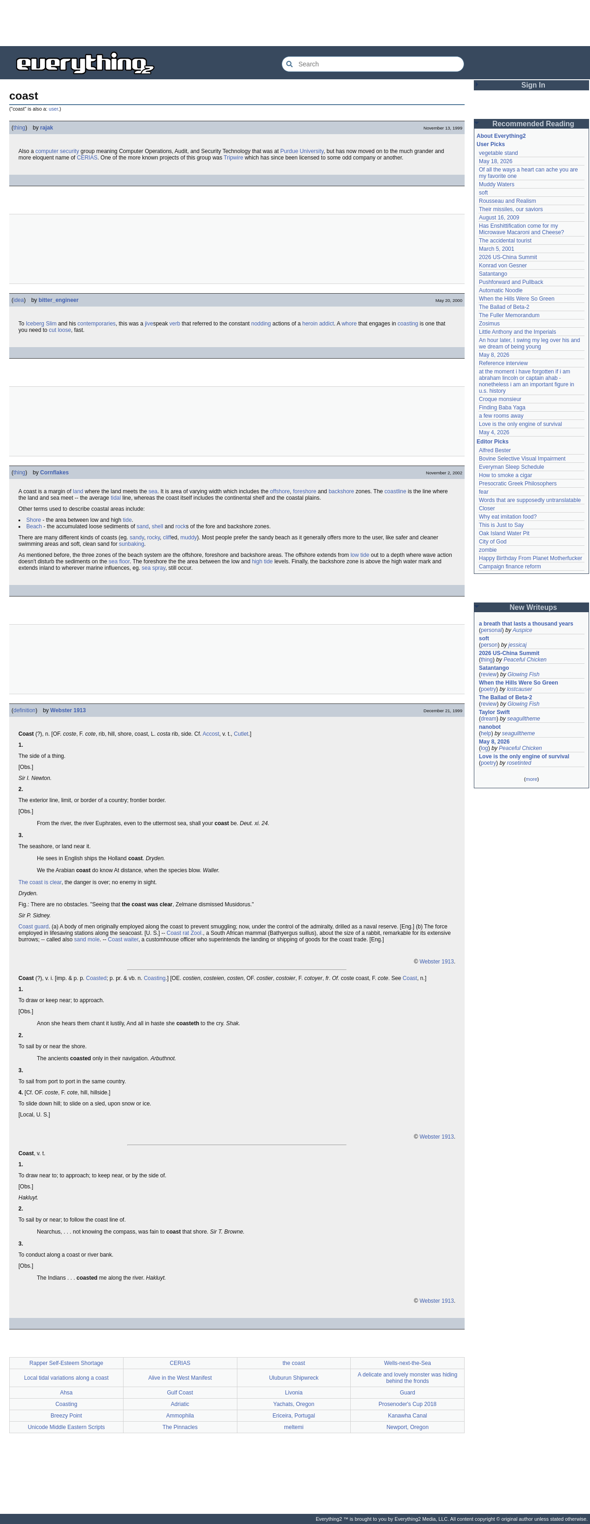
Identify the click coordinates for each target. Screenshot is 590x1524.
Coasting (154, 978)
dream (488, 718)
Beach (34, 526)
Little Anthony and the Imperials (517, 332)
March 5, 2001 (496, 249)
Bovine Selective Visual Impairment (522, 458)
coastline (395, 491)
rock (181, 526)
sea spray (153, 568)
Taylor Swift (494, 712)
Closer (487, 508)
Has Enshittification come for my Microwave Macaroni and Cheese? (521, 229)
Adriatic (180, 1404)
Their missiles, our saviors (511, 209)
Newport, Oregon (407, 1427)
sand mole (87, 939)
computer (47, 151)
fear (484, 492)
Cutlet (241, 734)
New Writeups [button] (533, 607)
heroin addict (318, 323)
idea (18, 300)
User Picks (491, 144)
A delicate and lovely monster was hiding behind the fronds (407, 1377)
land (78, 491)
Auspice (522, 630)
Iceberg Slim (41, 323)
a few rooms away (501, 416)
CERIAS (87, 157)
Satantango (493, 274)
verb (175, 323)
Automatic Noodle (501, 290)
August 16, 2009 (499, 217)
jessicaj (517, 645)
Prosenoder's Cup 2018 (407, 1404)
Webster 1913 (68, 710)
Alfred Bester (495, 450)
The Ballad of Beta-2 (504, 307)
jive (149, 323)
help (486, 733)
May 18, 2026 (496, 161)
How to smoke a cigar (505, 475)
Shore (33, 520)
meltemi (293, 1427)
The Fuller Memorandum (509, 315)
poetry (488, 689)
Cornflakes (54, 472)
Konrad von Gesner (503, 265)
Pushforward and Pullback (511, 282)
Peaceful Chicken (524, 659)
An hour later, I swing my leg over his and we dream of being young (529, 343)
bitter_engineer (59, 300)
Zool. (197, 933)
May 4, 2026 (494, 432)
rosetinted (519, 763)
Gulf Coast (180, 1392)
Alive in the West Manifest (180, 1378)
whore (349, 323)
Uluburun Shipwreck (294, 1378)
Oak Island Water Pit (504, 533)
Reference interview (503, 363)
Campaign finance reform (510, 566)
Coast (410, 978)
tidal (116, 498)
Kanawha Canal (407, 1415)
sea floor (119, 561)
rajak (46, 127)
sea (152, 491)
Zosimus (489, 323)
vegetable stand (498, 153)
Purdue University (302, 151)
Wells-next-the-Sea (407, 1363)
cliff (167, 537)
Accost (211, 734)
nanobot (490, 727)
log (484, 748)
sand (142, 526)
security (69, 151)
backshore (341, 491)
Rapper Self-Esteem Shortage (66, 1363)
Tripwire (233, 157)
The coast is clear (39, 882)
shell (157, 526)
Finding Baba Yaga (502, 407)
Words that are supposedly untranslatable (530, 500)
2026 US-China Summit (508, 257)
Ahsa (66, 1392)
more (531, 779)
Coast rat (178, 933)
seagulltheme (523, 718)
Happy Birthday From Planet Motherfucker (530, 558)
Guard (407, 1392)
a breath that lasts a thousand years (526, 623)
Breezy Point (66, 1415)
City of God (493, 541)
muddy (188, 537)
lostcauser (519, 689)
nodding (261, 323)
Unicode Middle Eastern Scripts (66, 1427)
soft (483, 192)
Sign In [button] (533, 85)
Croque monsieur (500, 399)
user (53, 109)
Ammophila (180, 1415)
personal (491, 630)
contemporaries (96, 323)
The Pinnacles (180, 1427)
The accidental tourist (505, 240)
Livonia (293, 1392)
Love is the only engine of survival (520, 424)
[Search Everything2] (373, 64)
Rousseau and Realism (507, 201)
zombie (488, 550)
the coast (294, 1363)
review (489, 674)
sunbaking (131, 544)
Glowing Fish (523, 674)
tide (127, 520)
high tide (262, 561)
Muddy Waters (496, 184)
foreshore (304, 491)
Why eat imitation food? (508, 517)
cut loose (60, 330)
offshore (280, 491)
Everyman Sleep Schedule (511, 467)
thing (19, 127)
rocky (153, 537)
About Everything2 (501, 136)
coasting (408, 323)
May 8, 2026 (494, 355)
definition (24, 710)
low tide (359, 555)
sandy (137, 537)
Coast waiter (123, 939)
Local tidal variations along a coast (66, 1378)
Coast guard (33, 926)
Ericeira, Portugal (293, 1415)
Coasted (96, 978)
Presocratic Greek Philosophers (518, 483)
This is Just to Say (501, 525)
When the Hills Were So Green (517, 298)
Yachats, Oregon (293, 1404)
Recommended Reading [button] (533, 124)
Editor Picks (492, 441)
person (489, 645)
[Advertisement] (295, 23)
